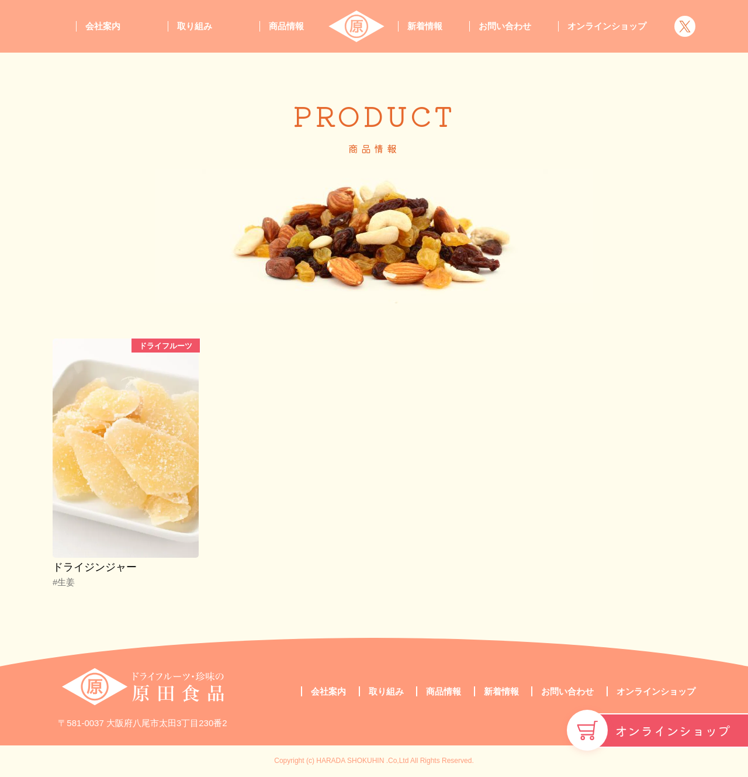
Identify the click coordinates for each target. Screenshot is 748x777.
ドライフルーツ (165, 345)
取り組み (194, 26)
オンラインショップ (672, 730)
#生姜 (64, 582)
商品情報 (286, 26)
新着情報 (424, 26)
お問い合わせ (505, 26)
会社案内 (102, 26)
